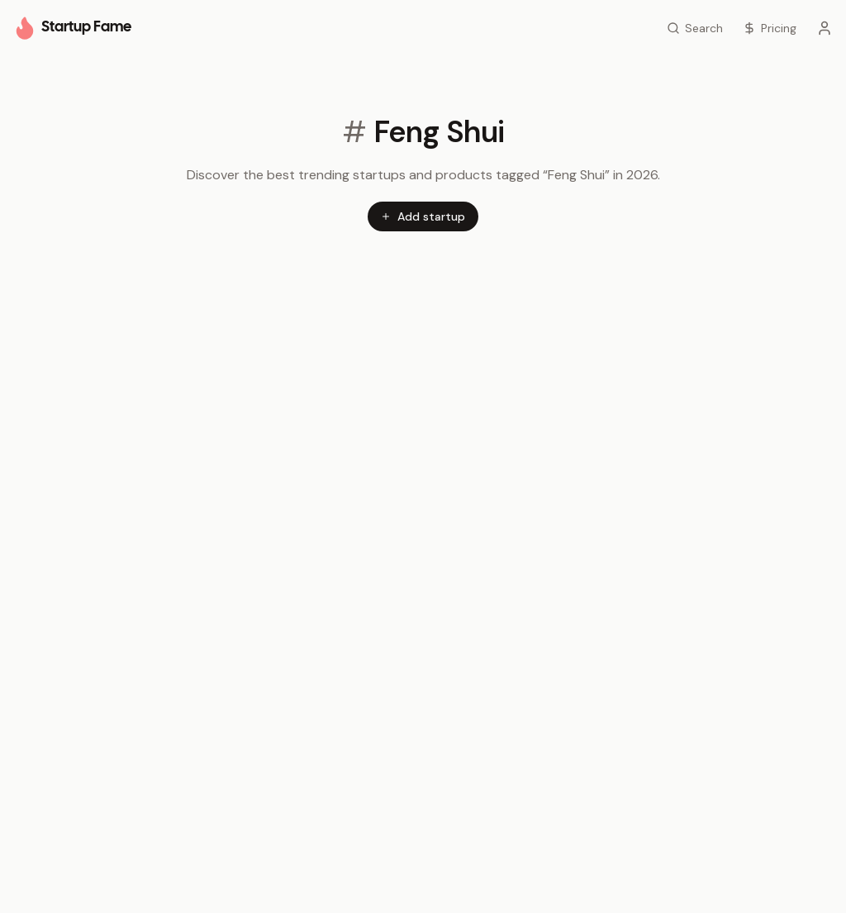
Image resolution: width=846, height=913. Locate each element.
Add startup (423, 216)
